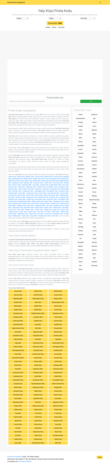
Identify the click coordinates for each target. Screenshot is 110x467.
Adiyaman (94, 114)
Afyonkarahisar (80, 118)
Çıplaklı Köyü (44, 185)
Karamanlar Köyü (43, 197)
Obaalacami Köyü (58, 201)
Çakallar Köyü (38, 321)
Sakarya (94, 215)
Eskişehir (94, 161)
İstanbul (94, 176)
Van (80, 238)
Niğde (80, 211)
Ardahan (80, 258)
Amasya (80, 122)
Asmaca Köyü (58, 176)
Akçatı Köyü (12, 176)
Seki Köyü (49, 205)
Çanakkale (80, 145)
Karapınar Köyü (54, 197)
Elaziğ (80, 157)
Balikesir (94, 130)
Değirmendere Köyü (55, 185)
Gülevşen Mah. (17, 191)
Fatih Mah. (31, 189)
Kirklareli (80, 188)
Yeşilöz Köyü (25, 216)
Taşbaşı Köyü (48, 207)
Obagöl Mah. (58, 387)
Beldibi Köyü (12, 181)
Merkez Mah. (48, 201)
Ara (91, 101)
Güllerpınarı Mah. (28, 191)
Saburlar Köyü (64, 203)
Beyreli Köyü (20, 181)
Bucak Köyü (45, 181)
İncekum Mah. (30, 195)
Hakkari (94, 169)
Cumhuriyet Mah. (58, 183)
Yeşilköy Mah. (16, 216)
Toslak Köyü (39, 209)
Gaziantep (81, 165)
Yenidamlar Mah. (58, 214)
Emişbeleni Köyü (52, 187)
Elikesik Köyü (41, 187)
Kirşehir (94, 188)
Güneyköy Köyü (64, 191)
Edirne (94, 153)
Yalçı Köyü (61, 27)
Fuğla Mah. (45, 189)
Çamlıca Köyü (16, 185)
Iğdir (94, 258)
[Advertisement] (55, 46)
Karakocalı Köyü (32, 197)
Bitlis (80, 138)
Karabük (94, 261)
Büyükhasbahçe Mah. (38, 313)
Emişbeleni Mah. (63, 187)
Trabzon (80, 231)
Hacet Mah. (22, 193)
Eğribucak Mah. (31, 187)
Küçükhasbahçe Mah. (24, 201)
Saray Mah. (30, 205)
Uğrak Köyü (56, 209)
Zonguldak (80, 242)
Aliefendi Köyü (48, 176)
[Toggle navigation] (100, 2)
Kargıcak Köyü (64, 197)
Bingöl (94, 134)
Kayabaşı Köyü (13, 199)
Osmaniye (94, 265)
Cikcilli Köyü (48, 183)
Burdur (81, 141)
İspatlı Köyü (46, 195)
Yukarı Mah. (33, 216)
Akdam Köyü (21, 176)
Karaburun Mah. (21, 197)
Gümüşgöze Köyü (40, 191)
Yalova (81, 261)
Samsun (80, 219)
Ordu (94, 211)
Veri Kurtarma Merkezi (25, 461)
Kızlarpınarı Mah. (52, 199)
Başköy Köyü (37, 178)
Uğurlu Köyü (65, 209)
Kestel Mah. (22, 199)
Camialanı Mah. (38, 183)
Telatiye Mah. (57, 207)
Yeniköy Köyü (18, 439)
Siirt (94, 219)
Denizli (94, 149)
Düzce (80, 269)
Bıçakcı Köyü (29, 181)
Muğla (94, 203)
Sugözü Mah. (18, 406)
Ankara (94, 122)
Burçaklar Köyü (54, 181)
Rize (80, 215)
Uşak (94, 234)
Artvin (94, 126)
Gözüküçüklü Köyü (58, 343)
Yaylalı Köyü (32, 214)
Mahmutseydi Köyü (37, 201)
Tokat (94, 227)
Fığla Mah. (38, 189)
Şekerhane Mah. (29, 207)
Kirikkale (80, 250)
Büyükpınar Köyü (17, 183)
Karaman (94, 246)
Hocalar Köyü (12, 195)
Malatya (94, 196)
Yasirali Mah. (12, 214)
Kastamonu (80, 184)
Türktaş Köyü (48, 209)
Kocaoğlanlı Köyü (63, 199)
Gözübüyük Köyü (55, 189)
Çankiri (94, 145)
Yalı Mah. (47, 212)
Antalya (48, 27)
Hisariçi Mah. (64, 193)
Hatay (80, 172)
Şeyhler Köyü (39, 207)
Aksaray (94, 242)
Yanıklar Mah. (64, 212)
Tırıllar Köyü (20, 209)
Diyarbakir (81, 153)
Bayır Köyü (44, 178)
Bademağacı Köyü (17, 178)
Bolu (94, 138)
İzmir (80, 180)
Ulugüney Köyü (13, 212)
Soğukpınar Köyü (58, 205)
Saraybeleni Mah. (40, 205)
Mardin (80, 203)
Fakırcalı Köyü (22, 189)
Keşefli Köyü (30, 199)
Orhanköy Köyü (17, 203)
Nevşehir (94, 207)
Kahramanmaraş (94, 200)
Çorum (80, 149)
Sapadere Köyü (21, 205)
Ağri (94, 118)
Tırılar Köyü (12, 209)
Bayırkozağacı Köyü (54, 178)
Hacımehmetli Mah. (53, 193)
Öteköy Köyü (26, 203)
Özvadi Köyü (35, 203)
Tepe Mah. (65, 207)
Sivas (94, 223)
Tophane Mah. (29, 209)
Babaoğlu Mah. (18, 298)
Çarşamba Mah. (27, 185)
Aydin (80, 130)
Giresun (94, 165)
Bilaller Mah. (37, 181)
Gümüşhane (80, 169)
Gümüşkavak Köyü (52, 191)
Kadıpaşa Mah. (64, 195)
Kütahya (80, 196)
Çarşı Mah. (36, 185)
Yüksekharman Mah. (44, 216)
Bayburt (80, 246)
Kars (94, 180)
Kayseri (94, 184)
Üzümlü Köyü (32, 212)
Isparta (94, 172)
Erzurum (80, 161)
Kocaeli (80, 192)
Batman (94, 250)
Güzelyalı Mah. (12, 193)
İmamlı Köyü (21, 195)
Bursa (94, 141)
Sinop (80, 223)
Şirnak (80, 254)
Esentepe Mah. (13, 189)
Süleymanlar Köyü (17, 207)
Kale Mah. (11, 197)
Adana (80, 114)
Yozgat (94, 238)
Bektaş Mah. (65, 178)
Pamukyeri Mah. (45, 203)
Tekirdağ (80, 227)
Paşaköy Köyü (54, 203)
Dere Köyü (65, 185)
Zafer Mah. (55, 216)
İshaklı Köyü (38, 195)
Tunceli (94, 231)
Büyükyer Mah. (28, 183)
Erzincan (94, 157)
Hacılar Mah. (43, 193)
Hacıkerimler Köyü (32, 193)
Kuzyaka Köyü (12, 201)
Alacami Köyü (39, 176)
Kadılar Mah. (55, 195)
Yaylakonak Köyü (22, 214)
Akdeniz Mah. (30, 176)
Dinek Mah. (21, 187)
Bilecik (81, 134)
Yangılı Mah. (55, 212)
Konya (94, 192)
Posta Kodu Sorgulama (16, 2)
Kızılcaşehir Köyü (40, 199)
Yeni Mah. (40, 214)
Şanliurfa (80, 234)
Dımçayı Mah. (12, 187)
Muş (80, 207)
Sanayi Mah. (12, 205)
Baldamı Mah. (28, 178)
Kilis (80, 265)
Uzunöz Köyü (23, 212)
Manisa (80, 200)
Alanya (54, 27)
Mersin (80, 176)
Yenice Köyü (48, 214)
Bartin (94, 254)
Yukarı (100, 457)
